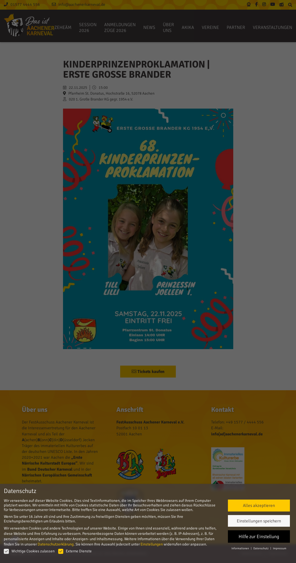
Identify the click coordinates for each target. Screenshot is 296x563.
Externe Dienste (75, 551)
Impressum (279, 548)
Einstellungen (152, 544)
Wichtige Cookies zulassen (29, 551)
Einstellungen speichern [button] (259, 521)
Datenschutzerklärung (56, 544)
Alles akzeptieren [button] (259, 505)
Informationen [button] (240, 548)
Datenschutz (261, 548)
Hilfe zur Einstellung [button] (259, 536)
